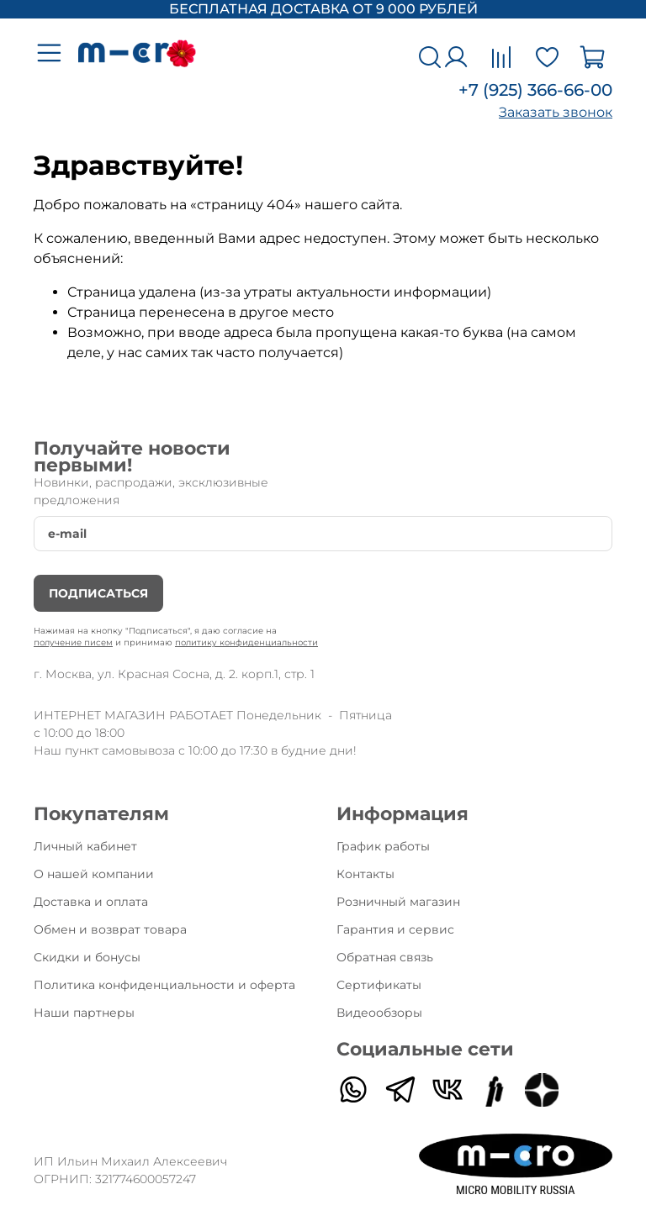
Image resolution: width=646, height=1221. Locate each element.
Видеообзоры (379, 1012)
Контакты (365, 874)
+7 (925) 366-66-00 (535, 90)
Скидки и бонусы (87, 957)
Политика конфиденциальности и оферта (164, 984)
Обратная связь (384, 957)
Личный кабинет (85, 846)
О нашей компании (94, 874)
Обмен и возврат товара (110, 929)
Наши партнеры (84, 1012)
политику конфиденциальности (246, 642)
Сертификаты (378, 984)
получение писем (73, 642)
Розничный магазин (398, 901)
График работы (383, 846)
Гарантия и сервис (395, 929)
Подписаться (98, 593)
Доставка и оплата (91, 901)
